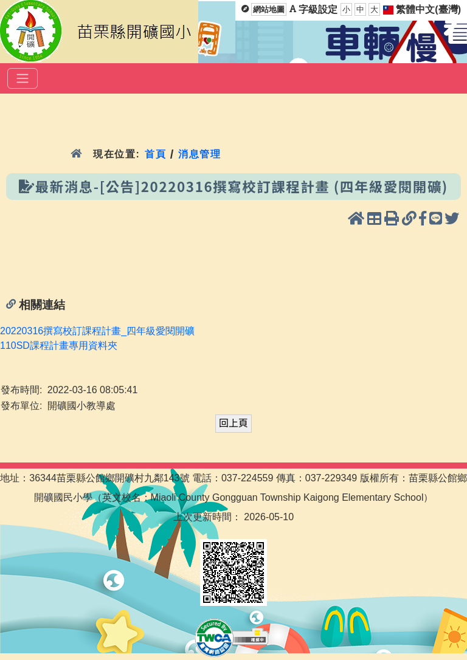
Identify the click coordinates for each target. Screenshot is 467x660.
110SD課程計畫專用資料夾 (58, 345)
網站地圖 (269, 9)
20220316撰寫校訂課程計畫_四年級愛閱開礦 (97, 331)
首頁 (155, 154)
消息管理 (200, 154)
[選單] (22, 78)
